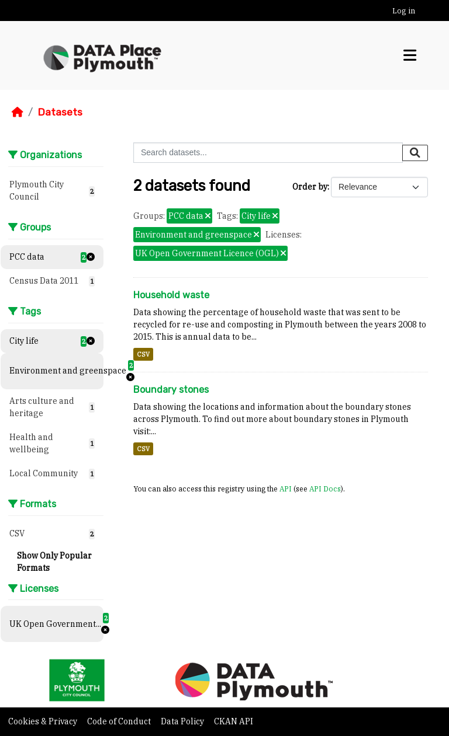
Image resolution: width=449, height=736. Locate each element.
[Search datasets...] (268, 152)
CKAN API (233, 721)
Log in (403, 11)
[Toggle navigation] (410, 55)
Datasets (59, 112)
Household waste (171, 295)
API (285, 488)
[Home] (17, 112)
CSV (143, 354)
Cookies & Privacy (43, 721)
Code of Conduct (120, 721)
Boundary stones (171, 389)
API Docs (325, 488)
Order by (309, 187)
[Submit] (415, 153)
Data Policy (183, 721)
